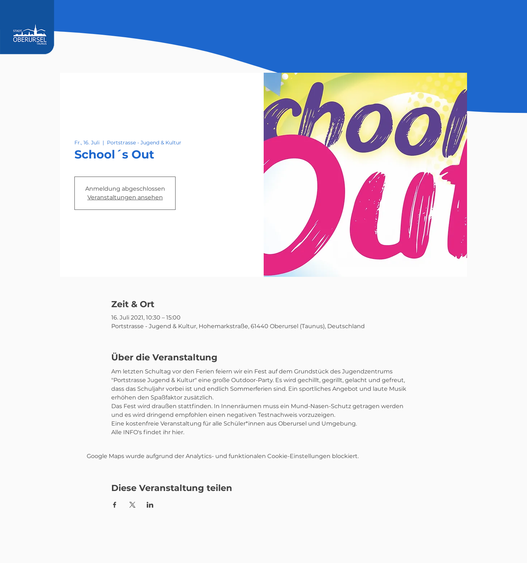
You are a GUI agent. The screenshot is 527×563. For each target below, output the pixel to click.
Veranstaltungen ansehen (125, 197)
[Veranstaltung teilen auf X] (132, 505)
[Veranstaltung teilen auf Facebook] (114, 505)
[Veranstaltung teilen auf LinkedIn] (150, 505)
